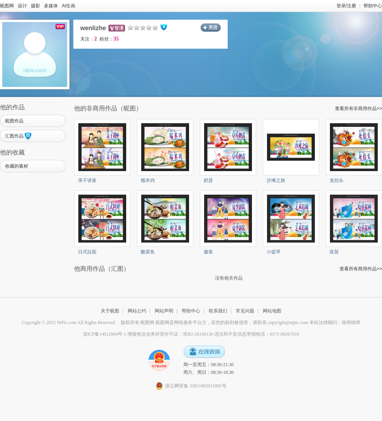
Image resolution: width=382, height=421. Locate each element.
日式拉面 (87, 252)
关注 (213, 27)
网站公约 (137, 311)
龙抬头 (336, 180)
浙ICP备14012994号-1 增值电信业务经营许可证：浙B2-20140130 (148, 334)
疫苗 (334, 252)
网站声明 (164, 311)
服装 (208, 252)
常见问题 (245, 311)
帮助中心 (372, 5)
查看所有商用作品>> (361, 269)
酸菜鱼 (148, 252)
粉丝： (109, 39)
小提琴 (274, 252)
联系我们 (218, 311)
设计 (22, 5)
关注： (88, 39)
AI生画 (68, 5)
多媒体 (51, 5)
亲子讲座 (87, 180)
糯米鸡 (148, 180)
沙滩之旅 (276, 180)
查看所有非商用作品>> (358, 108)
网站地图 (272, 311)
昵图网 (7, 5)
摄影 (35, 5)
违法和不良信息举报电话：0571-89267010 (256, 334)
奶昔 (208, 180)
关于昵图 (110, 311)
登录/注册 (346, 5)
